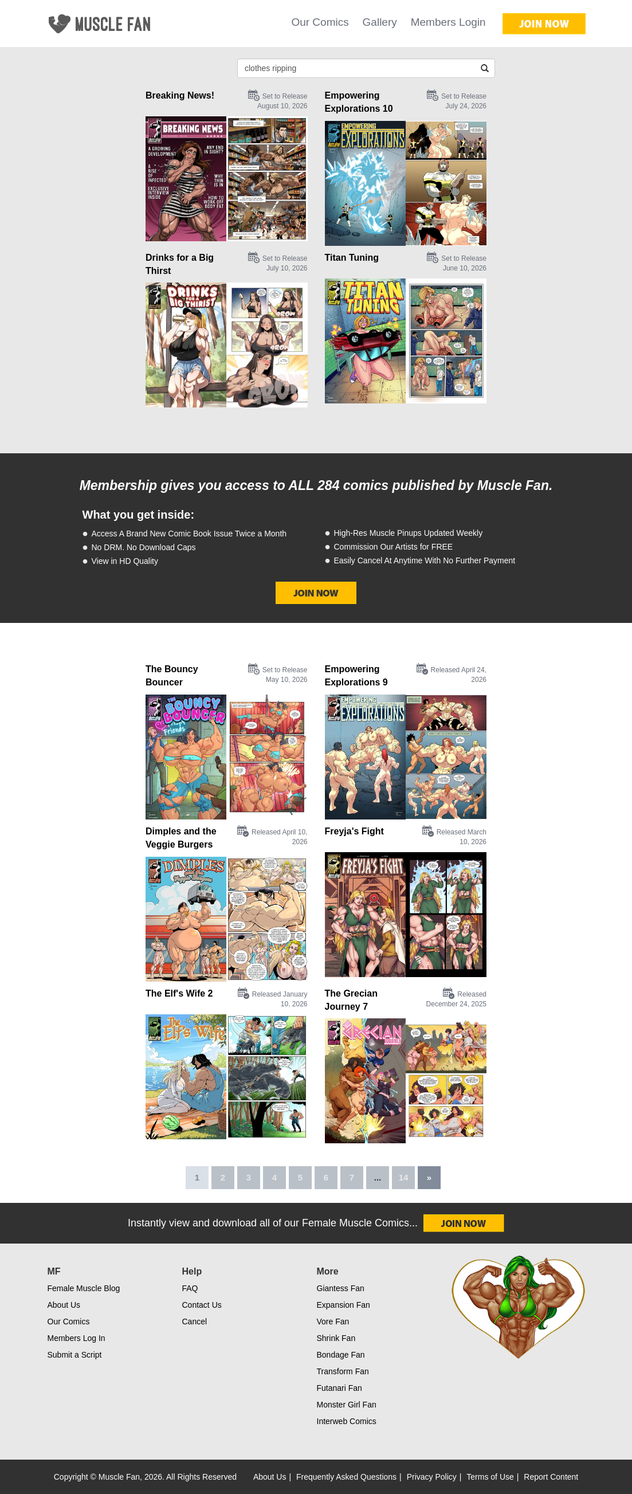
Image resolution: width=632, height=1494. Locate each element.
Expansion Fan (343, 1304)
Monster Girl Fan (346, 1404)
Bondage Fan (341, 1354)
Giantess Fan (340, 1288)
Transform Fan (343, 1371)
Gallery (380, 22)
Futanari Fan (339, 1388)
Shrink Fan (336, 1338)
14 (404, 1177)
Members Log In (76, 1338)
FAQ (190, 1288)
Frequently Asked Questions (346, 1476)
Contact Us (202, 1304)
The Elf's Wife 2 (179, 993)
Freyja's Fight (354, 831)
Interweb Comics (346, 1421)
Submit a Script (75, 1354)
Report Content (551, 1476)
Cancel (194, 1321)
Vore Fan (333, 1321)
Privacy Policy (432, 1476)
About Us (64, 1304)
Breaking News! (180, 95)
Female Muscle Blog (84, 1288)
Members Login (448, 22)
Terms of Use (489, 1476)
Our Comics (319, 22)
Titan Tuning (352, 257)
